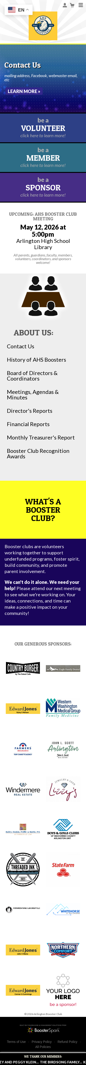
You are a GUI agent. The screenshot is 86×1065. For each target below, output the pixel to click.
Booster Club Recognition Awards (38, 453)
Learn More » (24, 91)
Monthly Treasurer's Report (41, 437)
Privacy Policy (42, 1042)
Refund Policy (67, 1042)
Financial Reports (28, 424)
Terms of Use (16, 1042)
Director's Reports (29, 410)
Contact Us (20, 346)
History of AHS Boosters (36, 359)
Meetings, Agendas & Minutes (33, 394)
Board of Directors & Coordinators (32, 375)
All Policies (43, 1047)
